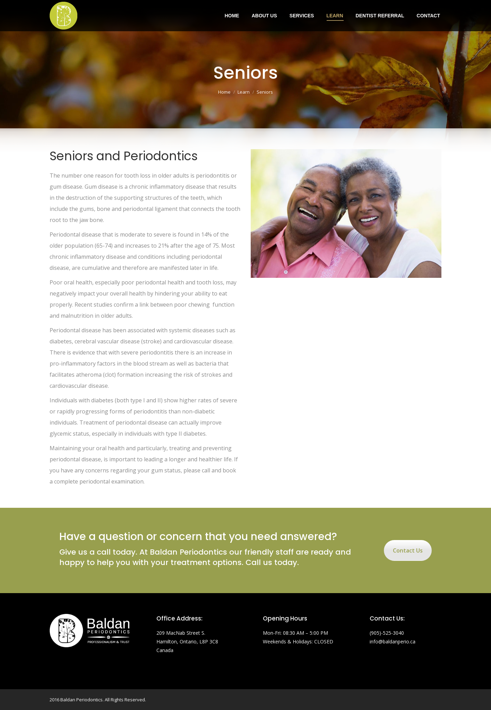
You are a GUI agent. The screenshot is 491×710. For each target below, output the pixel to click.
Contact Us (408, 550)
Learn (244, 92)
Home (224, 92)
